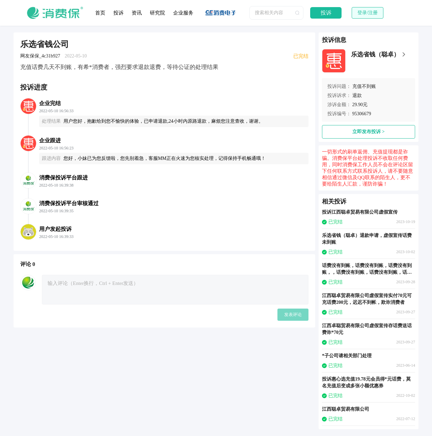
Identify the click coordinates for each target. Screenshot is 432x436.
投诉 (118, 13)
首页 (100, 13)
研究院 (157, 13)
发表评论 (293, 314)
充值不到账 (364, 86)
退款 (357, 95)
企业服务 (183, 13)
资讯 (137, 13)
